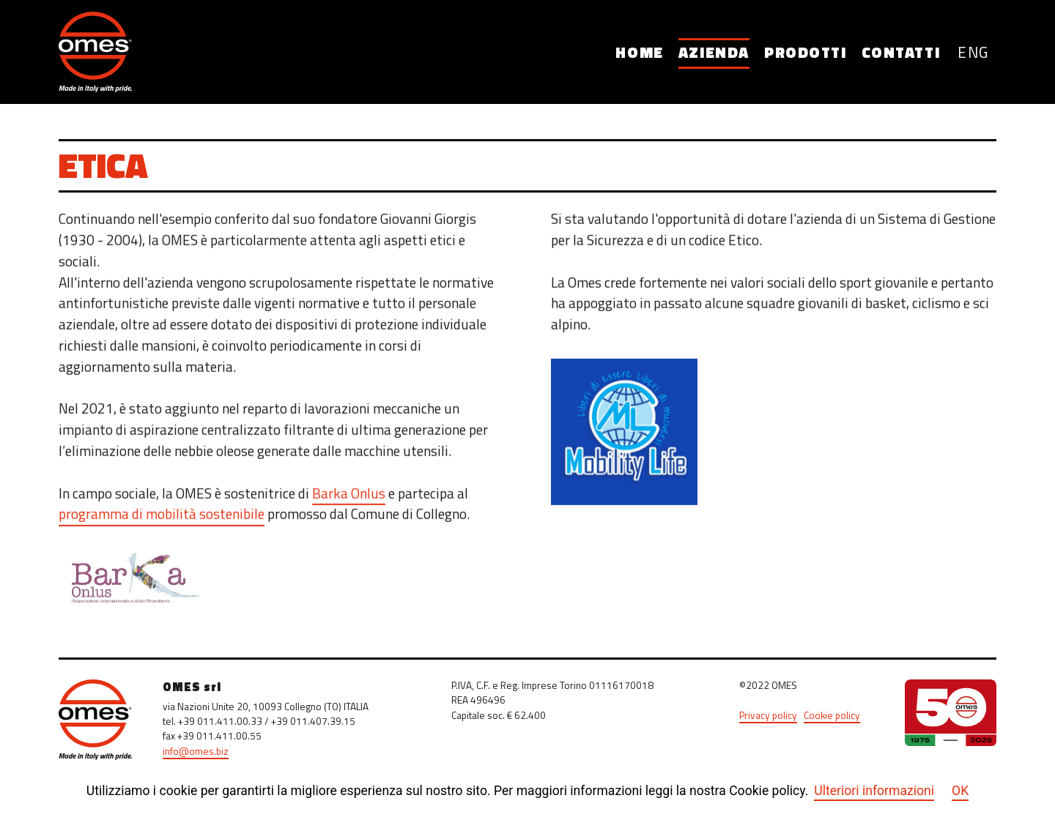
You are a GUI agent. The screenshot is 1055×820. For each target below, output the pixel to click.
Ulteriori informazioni (874, 790)
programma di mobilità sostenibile (161, 518)
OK (960, 790)
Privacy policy (768, 716)
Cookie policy (832, 716)
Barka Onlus (348, 497)
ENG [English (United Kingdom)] (973, 53)
